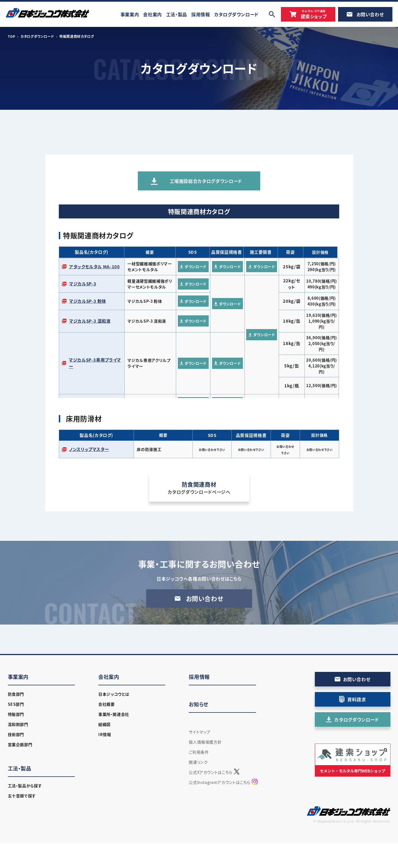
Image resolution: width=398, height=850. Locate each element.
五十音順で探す (22, 795)
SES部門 (16, 704)
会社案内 (108, 677)
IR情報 (104, 734)
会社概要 (106, 704)
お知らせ (198, 704)
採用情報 (199, 677)
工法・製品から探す (25, 785)
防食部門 (16, 694)
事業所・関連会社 (113, 714)
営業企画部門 (20, 744)
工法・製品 (19, 768)
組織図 (104, 724)
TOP (11, 36)
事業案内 (18, 677)
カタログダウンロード (37, 36)
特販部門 (16, 714)
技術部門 (16, 734)
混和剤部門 (18, 724)
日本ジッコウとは (113, 694)
